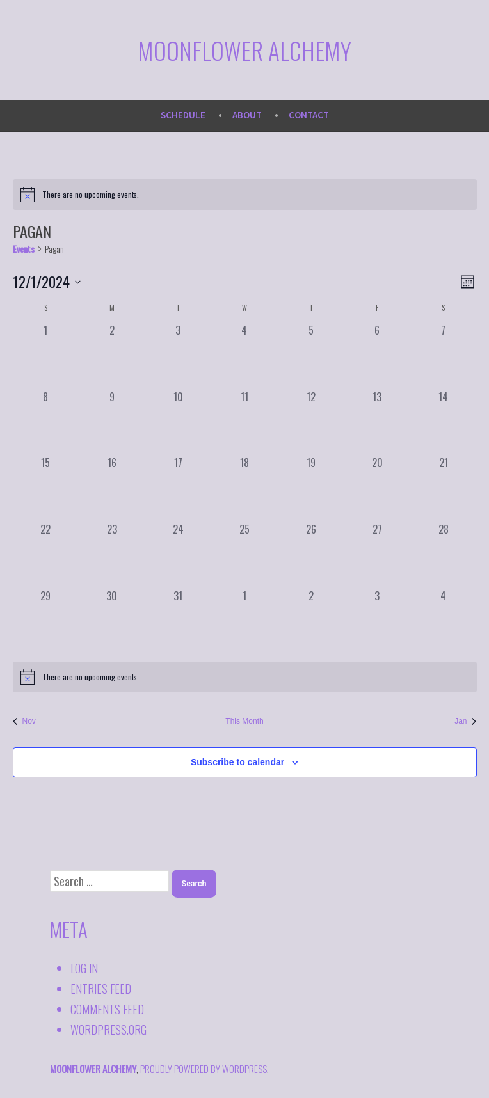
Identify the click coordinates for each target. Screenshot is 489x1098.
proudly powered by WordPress (203, 1069)
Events (24, 249)
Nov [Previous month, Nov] (24, 721)
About (247, 115)
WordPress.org (108, 1029)
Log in (84, 968)
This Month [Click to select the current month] (244, 721)
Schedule (183, 115)
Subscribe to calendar (237, 762)
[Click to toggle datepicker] (47, 281)
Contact (309, 115)
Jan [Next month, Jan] (465, 721)
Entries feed (100, 988)
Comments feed (107, 1009)
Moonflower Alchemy (244, 50)
